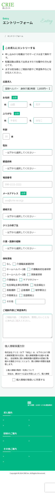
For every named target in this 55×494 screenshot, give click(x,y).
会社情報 (35, 474)
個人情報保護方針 (14, 479)
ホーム (8, 438)
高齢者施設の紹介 (14, 474)
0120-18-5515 (42, 418)
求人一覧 (9, 443)
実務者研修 (36, 459)
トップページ (8, 36)
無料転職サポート (40, 443)
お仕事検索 (36, 438)
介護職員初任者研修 (15, 459)
